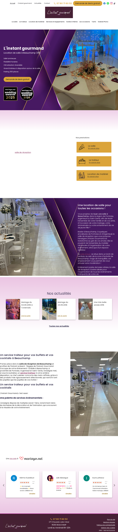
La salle (14, 22)
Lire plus (32, 489)
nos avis (13, 454)
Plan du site (111, 516)
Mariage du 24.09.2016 (63, 299)
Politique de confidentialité (106, 521)
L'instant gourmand (25, 3)
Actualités (37, 3)
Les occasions (84, 22)
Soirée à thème (72, 22)
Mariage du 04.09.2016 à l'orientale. (27, 301)
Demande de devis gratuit (87, 3)
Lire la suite (26, 312)
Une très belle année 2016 (100, 299)
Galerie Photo (103, 22)
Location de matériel (36, 22)
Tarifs (94, 22)
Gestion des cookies (108, 524)
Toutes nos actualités (59, 322)
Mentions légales (109, 518)
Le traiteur (23, 22)
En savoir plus (93, 144)
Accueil (12, 3)
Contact (47, 3)
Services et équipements (55, 22)
